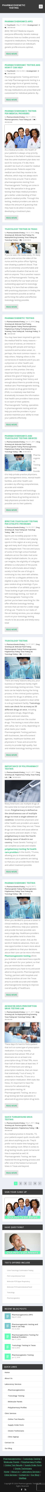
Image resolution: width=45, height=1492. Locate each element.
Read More (11, 53)
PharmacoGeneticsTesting (15, 117)
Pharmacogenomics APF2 (19, 21)
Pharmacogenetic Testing (19, 318)
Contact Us (9, 1442)
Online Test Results (16, 1419)
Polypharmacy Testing (12, 329)
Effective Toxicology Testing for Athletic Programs (21, 522)
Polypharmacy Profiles (17, 1407)
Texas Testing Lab (25, 119)
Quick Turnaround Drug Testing (18, 1118)
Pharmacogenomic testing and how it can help (22, 66)
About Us (8, 1378)
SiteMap (22, 1478)
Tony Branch (11, 25)
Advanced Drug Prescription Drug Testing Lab (21, 1007)
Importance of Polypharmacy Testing (21, 767)
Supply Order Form (16, 1425)
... (30, 1183)
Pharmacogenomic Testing (20, 883)
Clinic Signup (13, 1437)
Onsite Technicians (16, 1431)
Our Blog (8, 1448)
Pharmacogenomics (11, 119)
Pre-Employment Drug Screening (26, 1014)
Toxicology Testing (11, 240)
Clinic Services (10, 1413)
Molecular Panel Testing (23, 235)
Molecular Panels (15, 1401)
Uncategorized (32, 25)
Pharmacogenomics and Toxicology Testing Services (21, 437)
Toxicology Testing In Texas (21, 229)
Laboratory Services (13, 1384)
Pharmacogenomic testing (17, 955)
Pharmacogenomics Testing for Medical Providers (20, 112)
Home (7, 1372)
